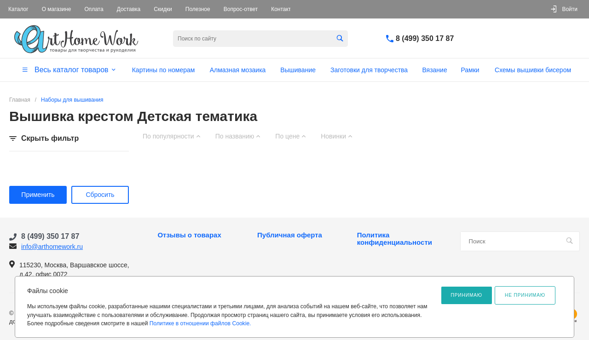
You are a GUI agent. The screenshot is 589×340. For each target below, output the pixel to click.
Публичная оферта (289, 235)
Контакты (283, 9)
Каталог (18, 9)
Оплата (93, 9)
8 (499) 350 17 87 (425, 38)
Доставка (129, 9)
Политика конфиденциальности (394, 238)
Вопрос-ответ (241, 9)
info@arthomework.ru (52, 246)
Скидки (163, 9)
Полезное (197, 9)
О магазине (56, 9)
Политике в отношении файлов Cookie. (200, 323)
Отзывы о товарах (189, 235)
